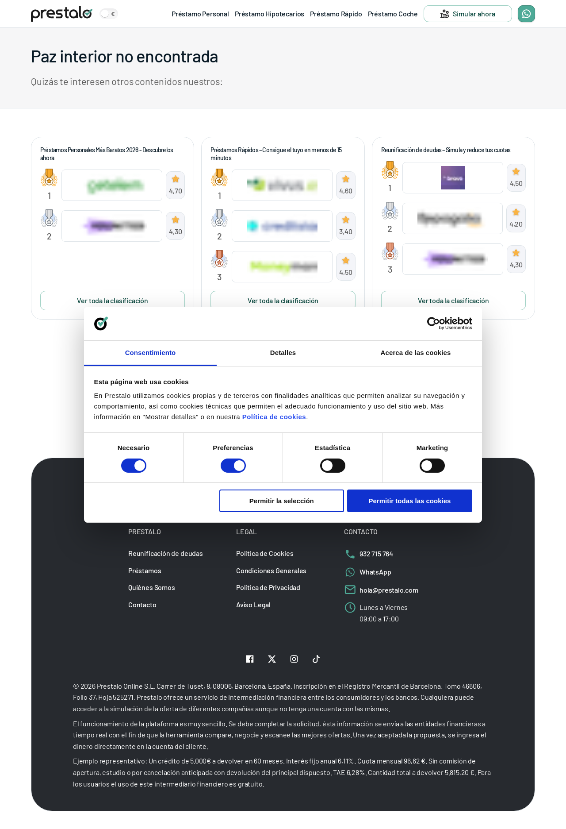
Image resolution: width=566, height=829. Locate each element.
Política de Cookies (265, 553)
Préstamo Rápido (336, 13)
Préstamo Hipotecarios (269, 13)
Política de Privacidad (268, 587)
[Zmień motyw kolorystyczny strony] (108, 13)
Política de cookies (274, 416)
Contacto (142, 604)
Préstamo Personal (200, 13)
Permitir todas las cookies (409, 501)
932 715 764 (368, 554)
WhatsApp (367, 572)
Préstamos (144, 570)
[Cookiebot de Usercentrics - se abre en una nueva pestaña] (433, 323)
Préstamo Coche (393, 13)
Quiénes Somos (151, 587)
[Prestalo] (61, 14)
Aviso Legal (253, 604)
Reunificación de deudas (165, 553)
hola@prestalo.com (381, 590)
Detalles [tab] (283, 352)
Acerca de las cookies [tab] (416, 352)
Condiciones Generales (271, 570)
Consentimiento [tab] (150, 352)
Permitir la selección (281, 501)
